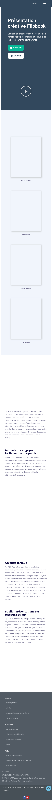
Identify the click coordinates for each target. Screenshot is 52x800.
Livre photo (26, 288)
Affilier (8, 744)
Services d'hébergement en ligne (17, 713)
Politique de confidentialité (15, 734)
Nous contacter (11, 766)
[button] (45, 3)
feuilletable (26, 181)
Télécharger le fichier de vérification (18, 760)
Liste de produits (11, 703)
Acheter (8, 708)
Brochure (26, 234)
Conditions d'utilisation (14, 739)
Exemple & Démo (12, 718)
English (34, 3)
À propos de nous (12, 729)
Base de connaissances (14, 755)
